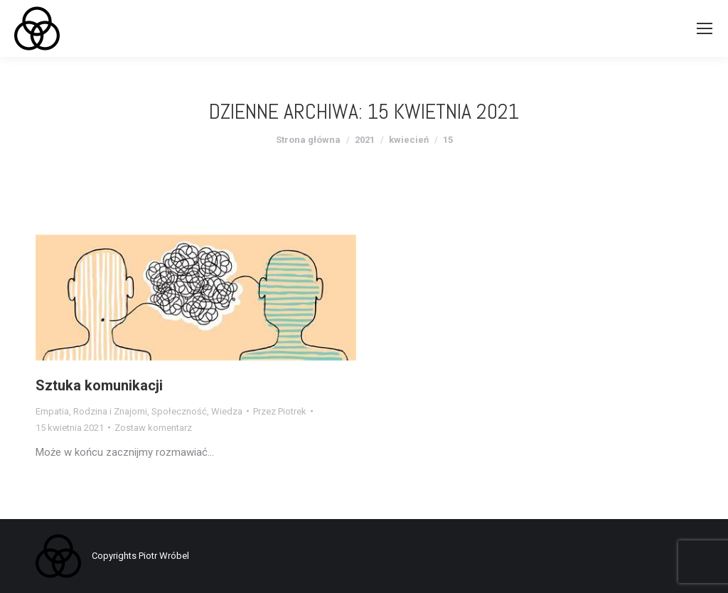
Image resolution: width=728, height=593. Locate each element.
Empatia (52, 411)
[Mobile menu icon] (704, 28)
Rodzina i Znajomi (110, 411)
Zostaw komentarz (153, 427)
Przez (279, 411)
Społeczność (179, 411)
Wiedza (226, 411)
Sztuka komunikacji (99, 385)
